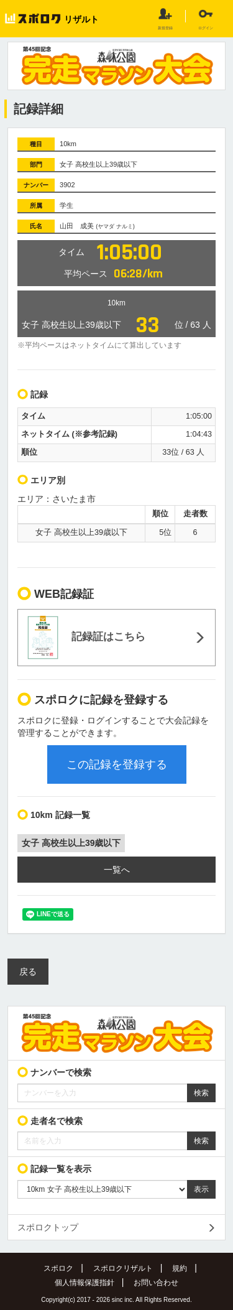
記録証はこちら (86, 637)
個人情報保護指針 (84, 1282)
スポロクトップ (47, 1227)
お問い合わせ (156, 1282)
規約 (179, 1268)
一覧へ (117, 870)
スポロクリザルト (123, 1268)
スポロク (58, 1268)
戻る (28, 972)
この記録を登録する (116, 764)
